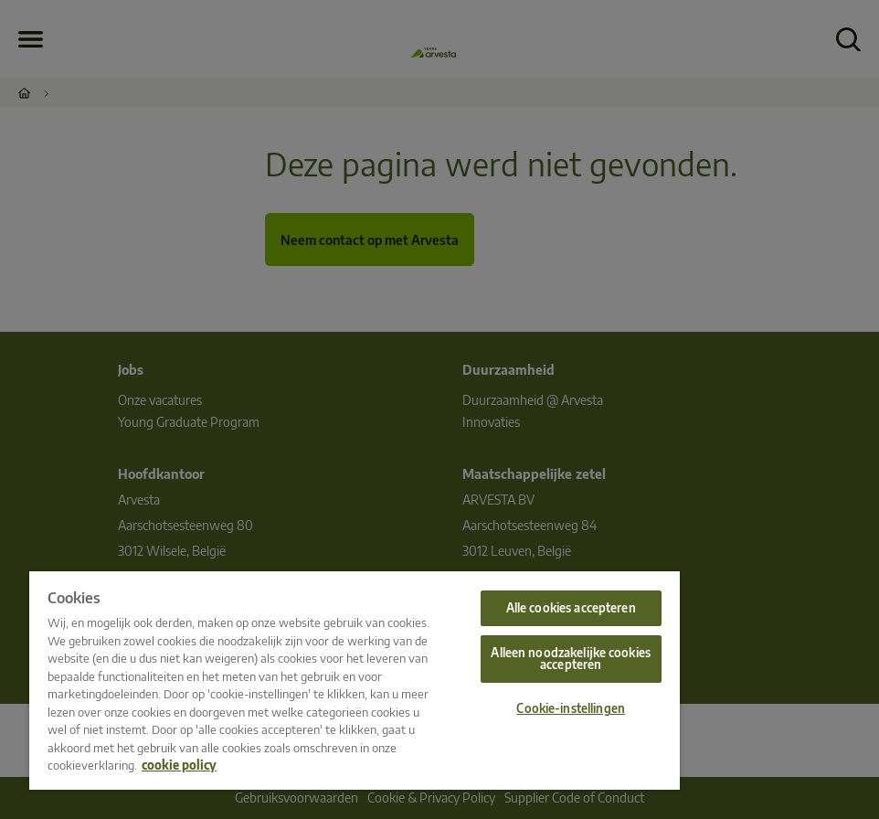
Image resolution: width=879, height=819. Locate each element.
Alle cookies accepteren (571, 608)
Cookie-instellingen (570, 708)
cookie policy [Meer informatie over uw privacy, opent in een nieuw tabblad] (179, 765)
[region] (354, 680)
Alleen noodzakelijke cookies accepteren (571, 658)
